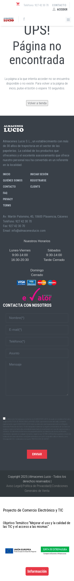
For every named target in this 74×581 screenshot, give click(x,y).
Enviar (37, 454)
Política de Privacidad (36, 486)
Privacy (8, 199)
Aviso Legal (13, 486)
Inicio (6, 174)
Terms (7, 205)
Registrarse (38, 180)
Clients (35, 186)
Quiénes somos (12, 180)
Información (37, 571)
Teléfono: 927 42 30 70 (36, 5)
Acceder (60, 9)
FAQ (5, 193)
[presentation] (37, 406)
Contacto (59, 5)
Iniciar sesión (39, 174)
